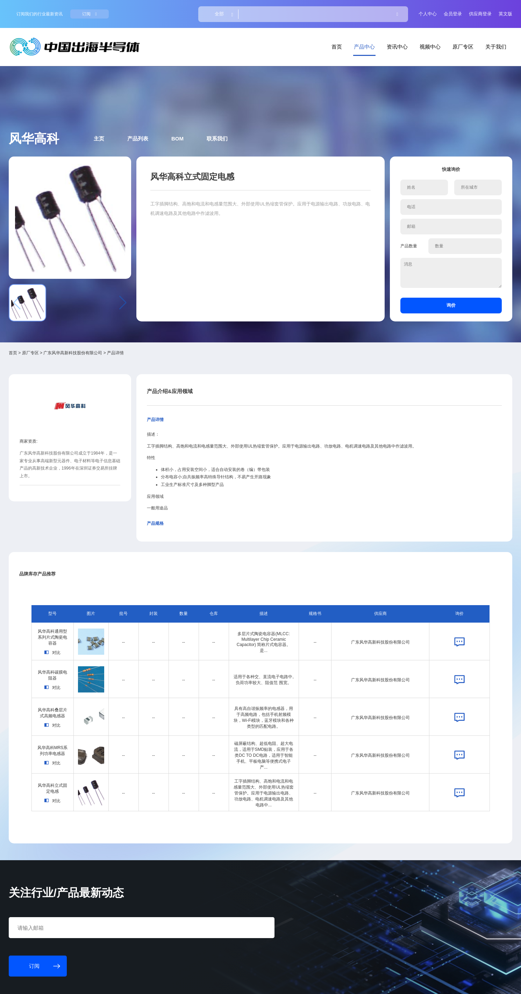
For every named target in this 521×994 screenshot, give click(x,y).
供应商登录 (425, 10)
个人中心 (376, 10)
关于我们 (440, 36)
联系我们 (239, 107)
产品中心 (319, 36)
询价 (408, 237)
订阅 (138, 10)
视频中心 (380, 36)
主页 (136, 107)
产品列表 (169, 107)
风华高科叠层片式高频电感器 (98, 584)
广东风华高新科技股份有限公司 (129, 273)
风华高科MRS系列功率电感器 (99, 622)
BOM (205, 107)
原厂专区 (410, 36)
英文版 (449, 10)
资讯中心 (350, 36)
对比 (99, 536)
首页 (295, 36)
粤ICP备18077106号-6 (220, 982)
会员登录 (400, 10)
